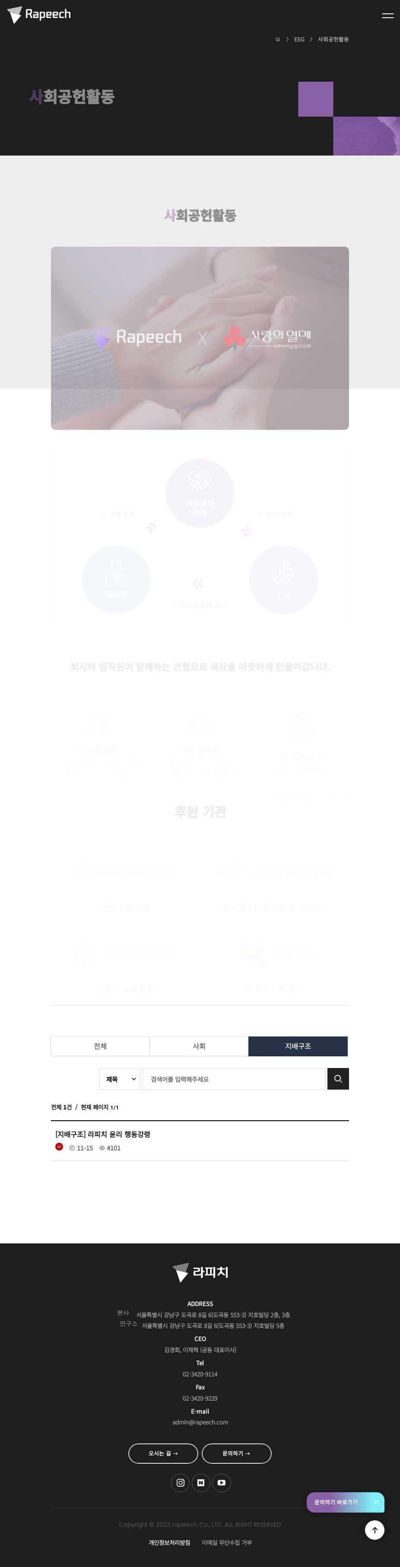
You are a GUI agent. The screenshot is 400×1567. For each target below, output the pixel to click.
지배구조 (298, 1046)
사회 (199, 1046)
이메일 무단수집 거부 (227, 1542)
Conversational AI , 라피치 (38, 15)
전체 (100, 1046)
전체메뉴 (388, 15)
